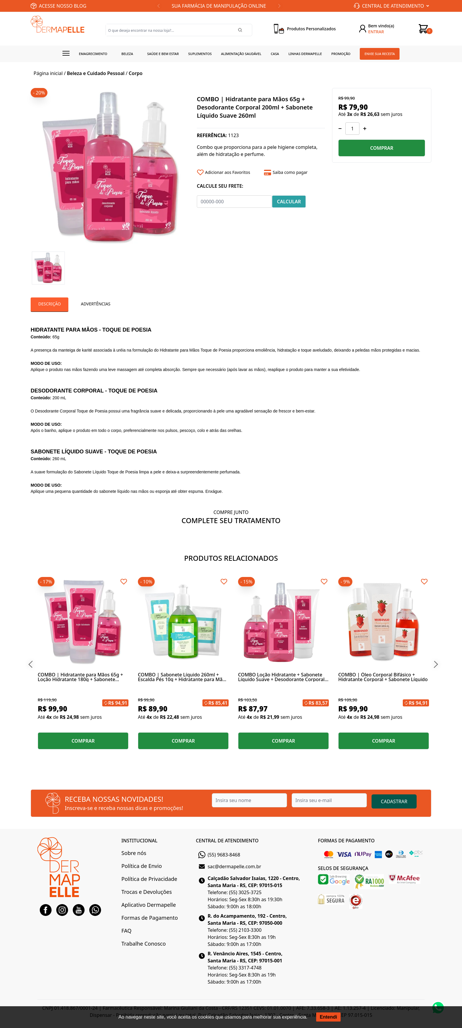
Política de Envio (141, 865)
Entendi (328, 1016)
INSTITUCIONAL (139, 840)
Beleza (127, 53)
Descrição (49, 304)
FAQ (126, 930)
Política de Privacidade (149, 878)
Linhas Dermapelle (305, 53)
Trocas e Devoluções (146, 891)
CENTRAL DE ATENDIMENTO (227, 840)
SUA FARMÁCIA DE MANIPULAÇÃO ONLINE (219, 6)
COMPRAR (381, 148)
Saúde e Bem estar (163, 53)
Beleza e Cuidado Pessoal (96, 73)
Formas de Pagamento (149, 917)
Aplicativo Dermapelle (148, 904)
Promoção (341, 53)
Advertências (95, 304)
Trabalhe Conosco (143, 943)
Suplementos (200, 53)
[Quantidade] (352, 128)
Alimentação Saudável (241, 53)
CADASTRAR (394, 801)
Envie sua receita (379, 53)
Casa (275, 53)
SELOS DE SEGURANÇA (343, 868)
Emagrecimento (93, 53)
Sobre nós (133, 852)
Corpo (136, 73)
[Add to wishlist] (228, 172)
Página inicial (48, 73)
